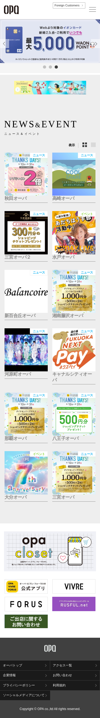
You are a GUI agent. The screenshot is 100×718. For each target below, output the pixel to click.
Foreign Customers (66, 5)
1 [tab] (44, 66)
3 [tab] (56, 66)
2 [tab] (50, 66)
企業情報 (9, 675)
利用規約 (59, 685)
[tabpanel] (50, 41)
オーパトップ (12, 665)
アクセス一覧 (62, 665)
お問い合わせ (62, 675)
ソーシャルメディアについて (24, 695)
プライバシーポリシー (19, 685)
